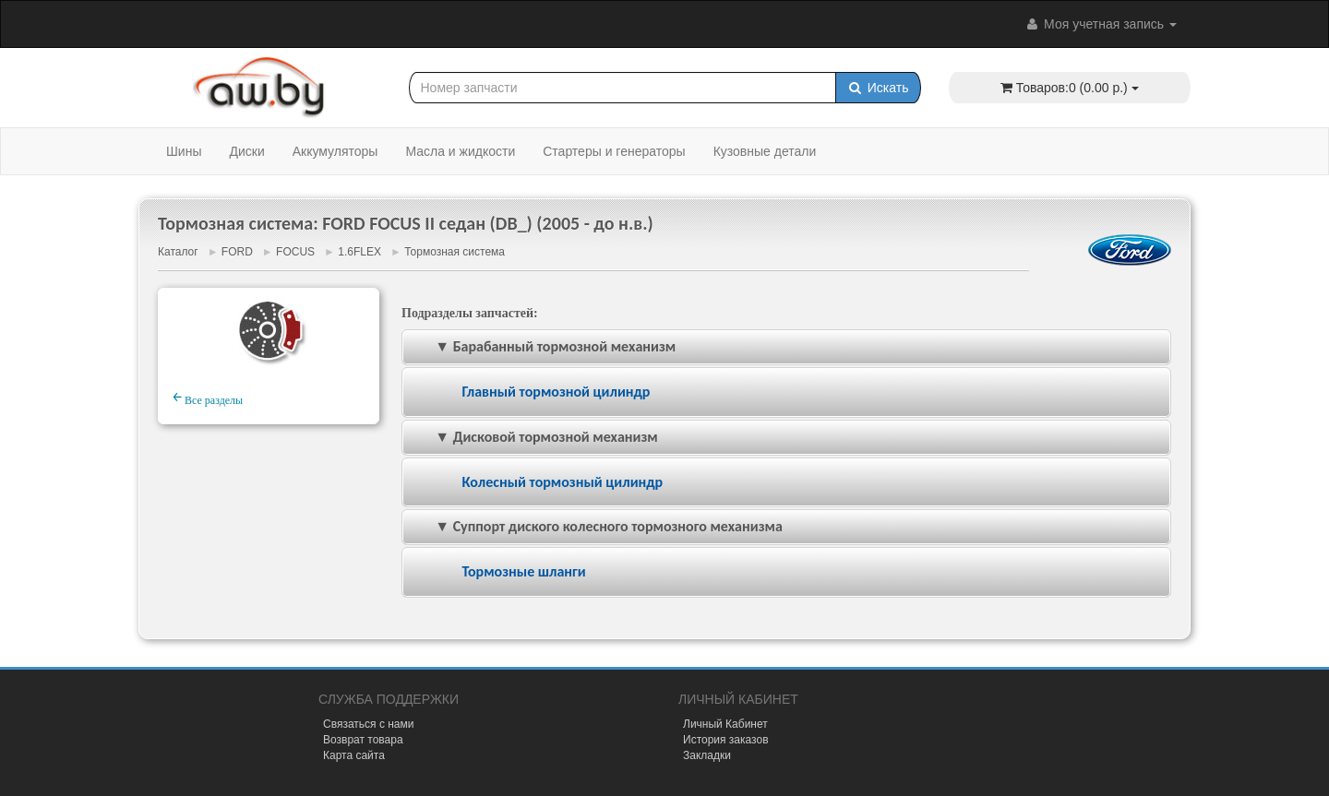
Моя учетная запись (1100, 24)
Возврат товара (363, 739)
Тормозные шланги (523, 571)
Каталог (178, 251)
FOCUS (295, 251)
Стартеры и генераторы (614, 151)
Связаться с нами (368, 724)
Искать (878, 87)
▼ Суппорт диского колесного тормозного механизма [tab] (596, 526)
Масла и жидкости (460, 151)
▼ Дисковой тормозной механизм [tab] (534, 437)
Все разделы (208, 397)
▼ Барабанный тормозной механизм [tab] (543, 346)
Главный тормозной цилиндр (555, 391)
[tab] (786, 392)
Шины (183, 151)
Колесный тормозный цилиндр (562, 482)
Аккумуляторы (335, 151)
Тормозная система (454, 251)
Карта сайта (354, 755)
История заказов (726, 739)
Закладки (707, 755)
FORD (237, 251)
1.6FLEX (359, 251)
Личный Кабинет (725, 724)
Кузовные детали (765, 151)
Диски (246, 151)
